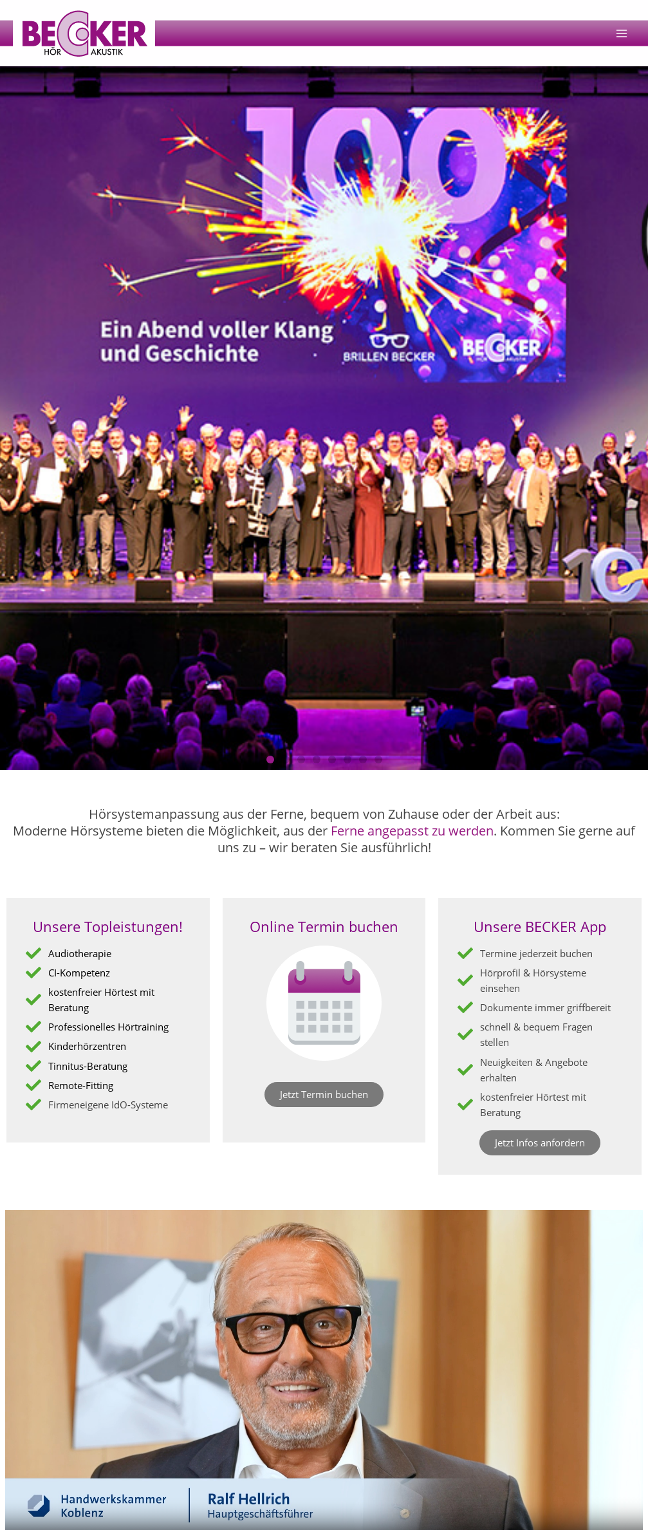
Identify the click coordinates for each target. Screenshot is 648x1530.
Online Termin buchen (324, 926)
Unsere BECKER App (540, 926)
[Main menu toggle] (621, 33)
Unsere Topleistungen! (108, 926)
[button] (270, 759)
